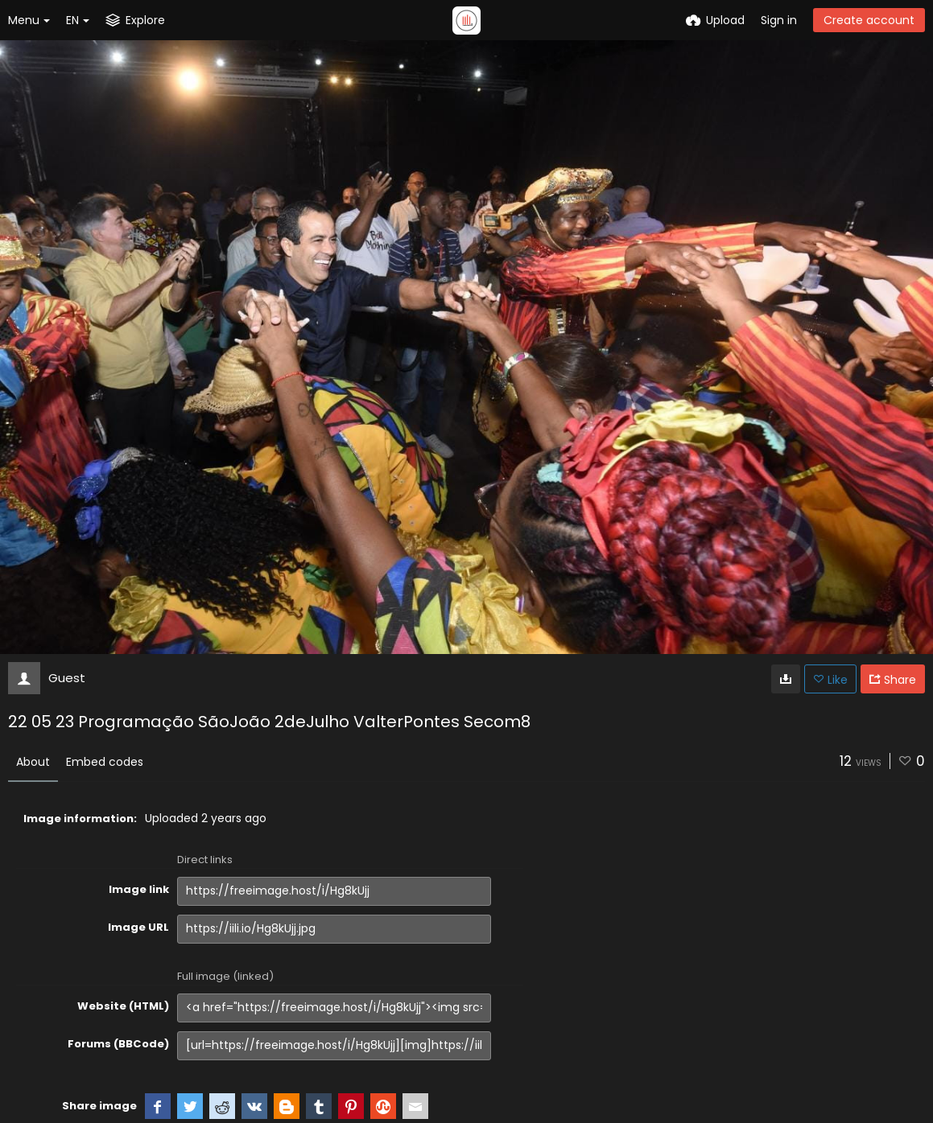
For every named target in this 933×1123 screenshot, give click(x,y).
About (33, 762)
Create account (869, 20)
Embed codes (104, 762)
